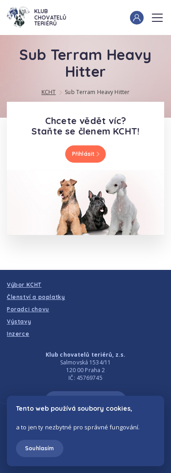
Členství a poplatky (36, 297)
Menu (157, 15)
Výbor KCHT (24, 284)
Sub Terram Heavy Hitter (97, 92)
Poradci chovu (28, 309)
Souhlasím (39, 448)
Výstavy (19, 321)
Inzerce (18, 333)
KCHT (48, 92)
